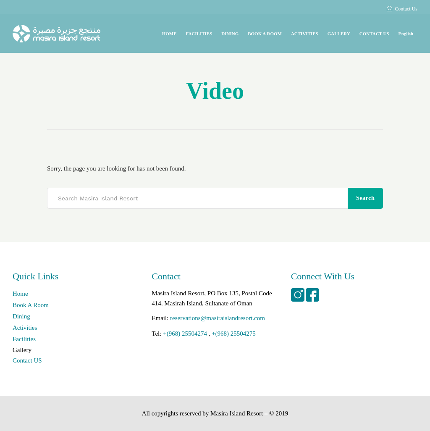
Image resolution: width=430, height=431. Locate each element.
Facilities (24, 339)
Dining (21, 316)
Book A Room (31, 305)
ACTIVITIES (304, 33)
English (406, 33)
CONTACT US (374, 33)
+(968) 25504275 (234, 333)
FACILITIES (199, 33)
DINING (230, 33)
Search (365, 197)
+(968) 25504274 (185, 333)
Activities (25, 327)
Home (20, 293)
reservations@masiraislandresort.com (217, 318)
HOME (169, 33)
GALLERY (339, 33)
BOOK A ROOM (265, 33)
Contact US (27, 360)
